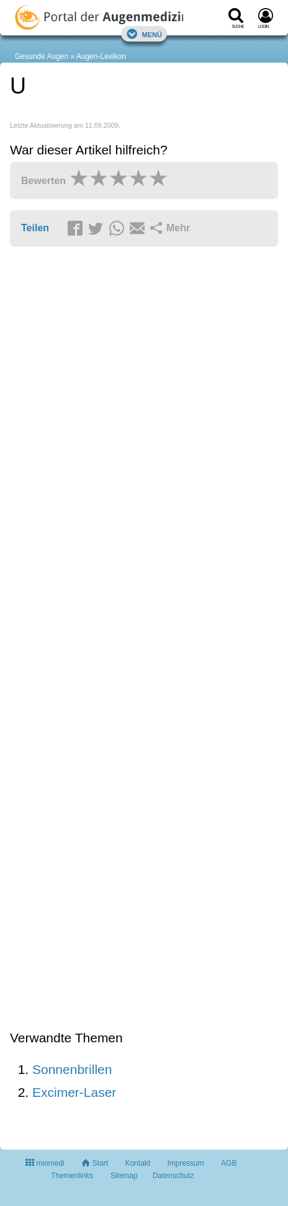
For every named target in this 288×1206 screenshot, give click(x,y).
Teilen (35, 228)
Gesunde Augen (41, 56)
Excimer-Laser (74, 1092)
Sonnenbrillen (72, 1069)
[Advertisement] (144, 639)
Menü (144, 34)
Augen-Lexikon (101, 56)
